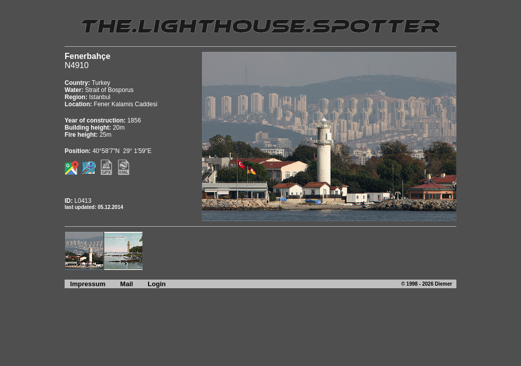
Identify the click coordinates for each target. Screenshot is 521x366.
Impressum (85, 284)
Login (156, 284)
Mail (126, 284)
